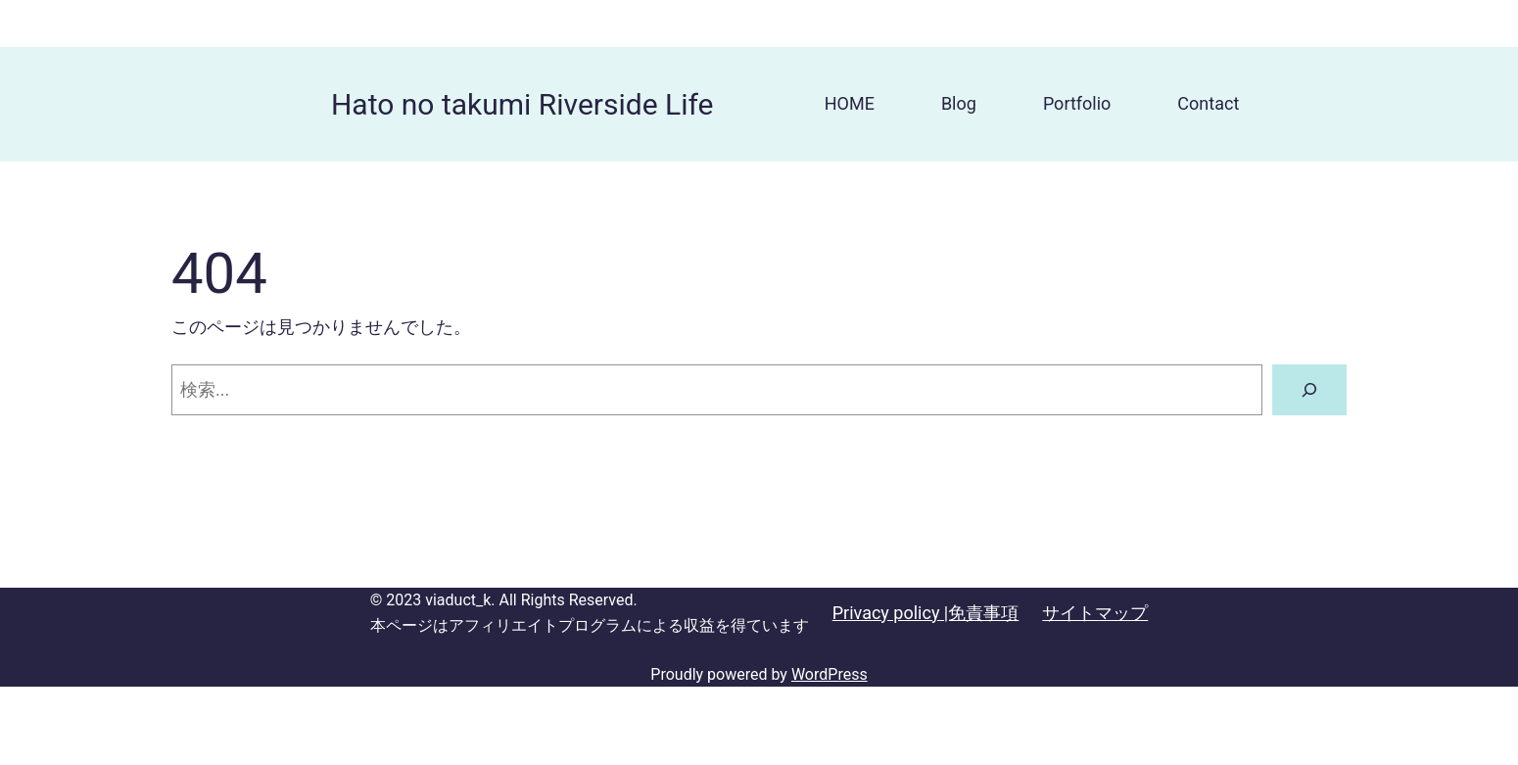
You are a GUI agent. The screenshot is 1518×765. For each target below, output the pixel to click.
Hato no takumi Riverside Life (522, 104)
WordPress (829, 674)
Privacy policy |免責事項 (926, 612)
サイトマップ (1095, 612)
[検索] (1309, 389)
